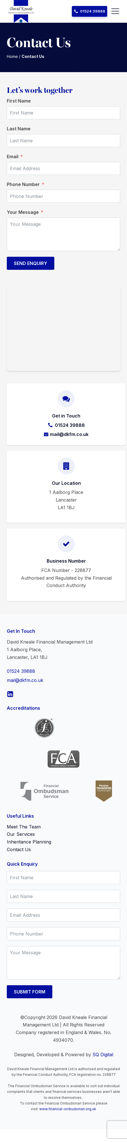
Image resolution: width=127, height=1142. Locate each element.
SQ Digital (102, 1054)
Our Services (21, 834)
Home (12, 56)
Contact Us (19, 849)
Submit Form (29, 992)
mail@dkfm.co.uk (25, 680)
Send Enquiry (30, 263)
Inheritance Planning (29, 842)
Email (12, 156)
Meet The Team (24, 827)
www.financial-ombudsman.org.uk (67, 1109)
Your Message (23, 212)
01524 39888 (21, 671)
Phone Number (23, 184)
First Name (19, 101)
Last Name (19, 128)
